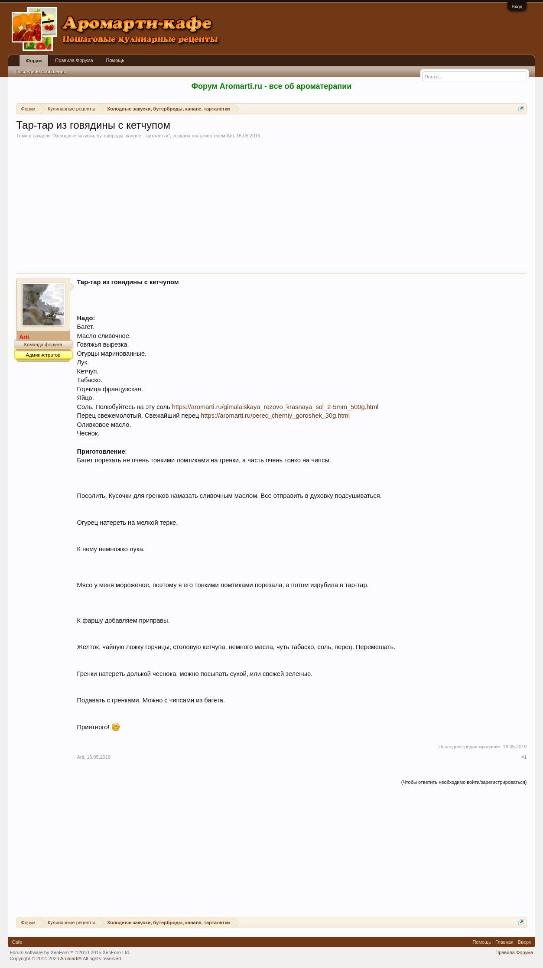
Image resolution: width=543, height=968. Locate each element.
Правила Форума (74, 60)
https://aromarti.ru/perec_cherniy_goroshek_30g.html (275, 415)
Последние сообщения (41, 71)
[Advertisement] (271, 208)
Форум (34, 60)
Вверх (524, 942)
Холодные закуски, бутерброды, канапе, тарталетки (111, 135)
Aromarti (69, 958)
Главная (504, 942)
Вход (517, 6)
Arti (230, 135)
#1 (524, 757)
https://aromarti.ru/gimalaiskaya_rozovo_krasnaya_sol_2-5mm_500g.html (275, 406)
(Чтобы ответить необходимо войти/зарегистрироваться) (464, 782)
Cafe (17, 942)
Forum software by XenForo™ (70, 952)
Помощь (115, 60)
